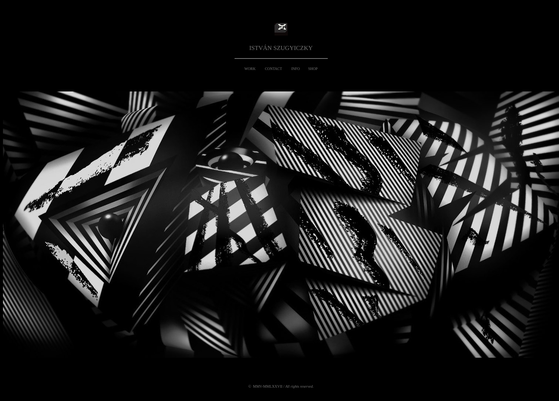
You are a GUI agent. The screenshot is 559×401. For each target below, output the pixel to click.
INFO (295, 69)
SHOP (313, 69)
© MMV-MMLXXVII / (281, 386)
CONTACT (273, 69)
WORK (250, 69)
